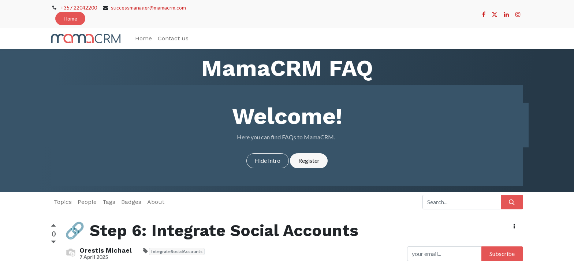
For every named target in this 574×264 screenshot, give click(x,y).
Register (309, 160)
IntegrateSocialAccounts (176, 251)
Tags (108, 201)
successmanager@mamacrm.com (148, 7)
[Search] (512, 202)
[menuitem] (143, 38)
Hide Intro (267, 160)
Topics (63, 201)
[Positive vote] (53, 226)
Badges (131, 201)
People (87, 201)
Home (70, 18)
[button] (514, 226)
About (155, 201)
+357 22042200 (78, 7)
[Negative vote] (53, 242)
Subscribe (502, 253)
